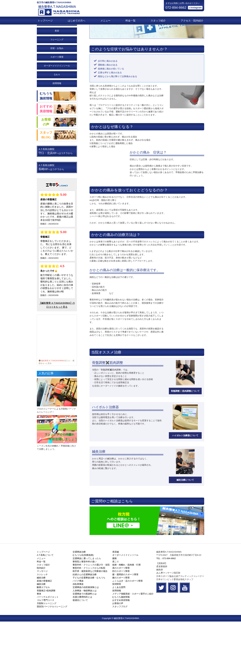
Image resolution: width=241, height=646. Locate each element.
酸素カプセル (43, 611)
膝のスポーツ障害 (121, 602)
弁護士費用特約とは (82, 621)
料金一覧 (131, 20)
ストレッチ (42, 599)
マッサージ (42, 595)
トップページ (45, 20)
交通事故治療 (79, 576)
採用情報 (57, 107)
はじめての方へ (76, 20)
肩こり (115, 586)
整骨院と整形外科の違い (85, 586)
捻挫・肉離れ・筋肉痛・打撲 (126, 589)
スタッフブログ (120, 631)
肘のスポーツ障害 (121, 595)
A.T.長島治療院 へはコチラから (55, 175)
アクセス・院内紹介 (192, 20)
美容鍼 (115, 576)
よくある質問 (118, 611)
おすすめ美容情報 (121, 624)
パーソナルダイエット (48, 621)
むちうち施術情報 (121, 621)
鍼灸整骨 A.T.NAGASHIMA (51, 385)
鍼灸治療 (41, 602)
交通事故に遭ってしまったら (87, 583)
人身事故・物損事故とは (85, 615)
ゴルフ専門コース (45, 624)
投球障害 (116, 608)
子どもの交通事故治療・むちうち (89, 602)
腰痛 (114, 583)
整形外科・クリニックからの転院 (89, 592)
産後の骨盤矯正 (44, 605)
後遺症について (80, 624)
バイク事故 (78, 605)
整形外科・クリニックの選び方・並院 (91, 589)
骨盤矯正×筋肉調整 (46, 615)
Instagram (196, 7)
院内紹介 (41, 592)
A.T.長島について (45, 579)
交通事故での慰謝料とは (85, 618)
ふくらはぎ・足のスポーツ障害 (127, 605)
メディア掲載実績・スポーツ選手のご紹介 (133, 618)
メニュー (105, 20)
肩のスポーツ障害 (121, 592)
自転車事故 (78, 608)
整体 (39, 618)
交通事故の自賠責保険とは (86, 611)
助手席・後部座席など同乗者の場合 (90, 595)
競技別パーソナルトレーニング (52, 631)
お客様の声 (117, 628)
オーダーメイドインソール (125, 579)
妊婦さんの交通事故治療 (85, 599)
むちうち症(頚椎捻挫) (83, 579)
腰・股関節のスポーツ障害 (125, 599)
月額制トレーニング (46, 628)
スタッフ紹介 (158, 20)
